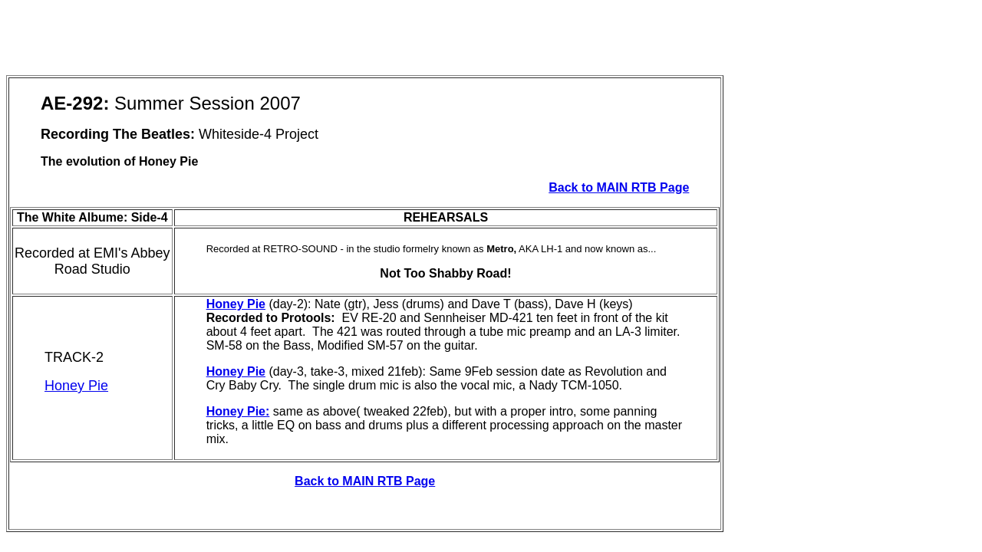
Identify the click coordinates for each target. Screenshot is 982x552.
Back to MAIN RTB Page (619, 187)
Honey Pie (76, 385)
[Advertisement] (285, 40)
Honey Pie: (238, 411)
